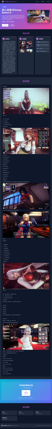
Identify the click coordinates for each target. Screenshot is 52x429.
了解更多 (12, 25)
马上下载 (48, 1)
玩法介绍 (37, 1)
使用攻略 (42, 1)
